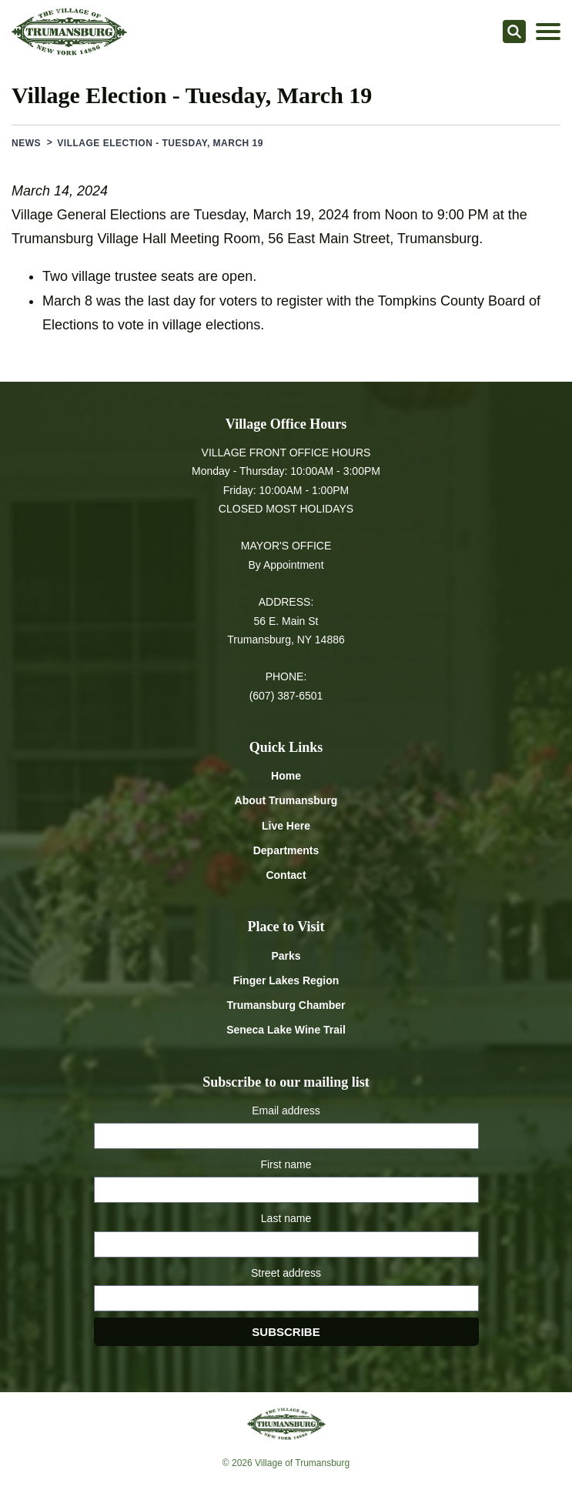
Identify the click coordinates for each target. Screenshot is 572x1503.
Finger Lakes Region (286, 980)
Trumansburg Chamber (285, 1005)
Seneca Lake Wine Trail (286, 1030)
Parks (285, 956)
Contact (286, 875)
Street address (286, 1273)
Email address (286, 1110)
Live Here (286, 826)
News (26, 143)
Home (286, 776)
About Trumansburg (286, 800)
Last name (286, 1218)
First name (285, 1164)
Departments (286, 850)
